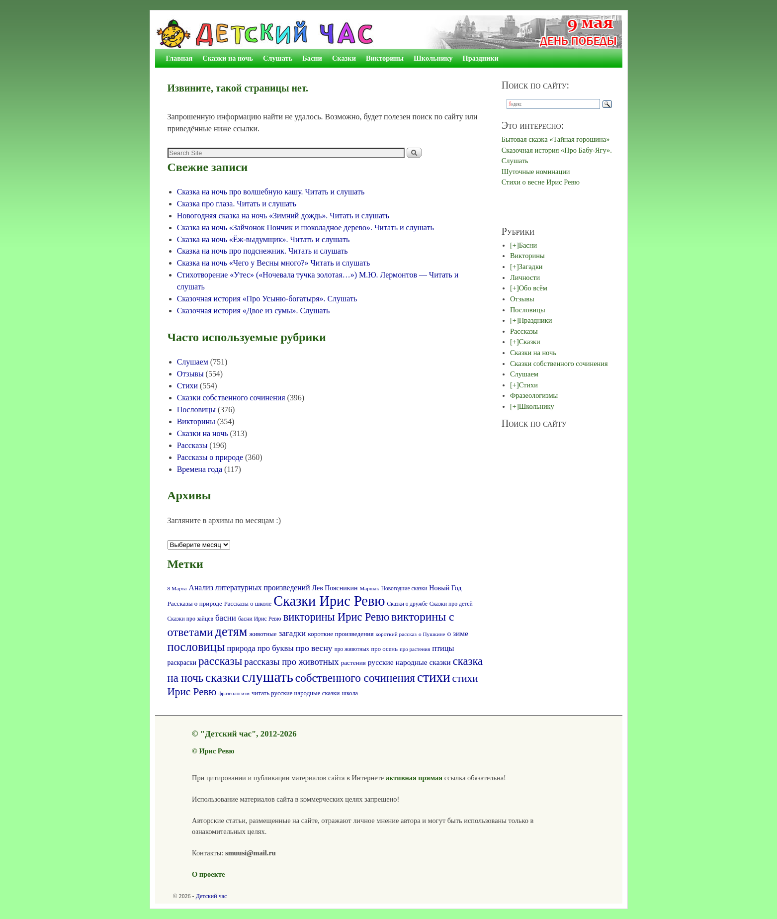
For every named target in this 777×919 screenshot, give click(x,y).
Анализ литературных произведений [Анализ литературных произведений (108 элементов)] (249, 587)
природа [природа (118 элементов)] (241, 648)
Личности (525, 277)
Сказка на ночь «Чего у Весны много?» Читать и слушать (273, 263)
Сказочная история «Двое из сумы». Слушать (253, 310)
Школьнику (433, 58)
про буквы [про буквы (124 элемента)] (276, 648)
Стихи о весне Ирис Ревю (541, 182)
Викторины (385, 58)
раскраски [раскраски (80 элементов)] (182, 662)
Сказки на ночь (227, 58)
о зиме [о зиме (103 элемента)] (457, 633)
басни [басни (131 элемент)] (225, 618)
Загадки (531, 267)
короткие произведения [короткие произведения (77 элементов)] (340, 634)
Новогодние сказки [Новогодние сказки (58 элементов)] (404, 588)
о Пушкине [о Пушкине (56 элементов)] (432, 634)
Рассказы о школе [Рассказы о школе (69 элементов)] (247, 603)
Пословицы (196, 409)
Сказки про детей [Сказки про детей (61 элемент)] (451, 604)
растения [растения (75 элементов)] (353, 662)
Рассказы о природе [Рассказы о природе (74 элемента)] (195, 603)
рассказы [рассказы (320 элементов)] (220, 660)
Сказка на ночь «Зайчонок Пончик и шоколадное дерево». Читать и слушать (305, 227)
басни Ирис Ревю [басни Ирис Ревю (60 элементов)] (259, 619)
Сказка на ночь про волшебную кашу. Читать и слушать (271, 191)
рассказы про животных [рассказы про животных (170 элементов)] (291, 661)
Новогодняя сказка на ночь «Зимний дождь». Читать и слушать (283, 215)
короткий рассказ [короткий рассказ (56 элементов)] (396, 634)
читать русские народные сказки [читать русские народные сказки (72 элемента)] (296, 693)
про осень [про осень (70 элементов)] (384, 648)
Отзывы (190, 373)
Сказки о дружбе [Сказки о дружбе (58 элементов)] (407, 604)
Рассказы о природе (210, 457)
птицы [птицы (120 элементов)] (443, 648)
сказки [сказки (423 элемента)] (222, 677)
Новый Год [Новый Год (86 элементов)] (445, 588)
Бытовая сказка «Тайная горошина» (556, 139)
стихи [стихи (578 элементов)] (433, 677)
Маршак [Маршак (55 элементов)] (369, 588)
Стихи (187, 385)
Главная (179, 58)
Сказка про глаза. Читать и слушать (236, 203)
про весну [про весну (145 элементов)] (314, 648)
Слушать (277, 58)
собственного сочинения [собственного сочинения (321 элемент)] (355, 677)
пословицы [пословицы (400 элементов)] (196, 646)
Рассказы (192, 445)
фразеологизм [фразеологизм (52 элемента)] (234, 693)
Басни (312, 58)
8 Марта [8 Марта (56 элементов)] (177, 588)
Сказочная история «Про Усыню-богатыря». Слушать (267, 298)
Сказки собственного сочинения (231, 397)
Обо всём (533, 288)
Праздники (481, 58)
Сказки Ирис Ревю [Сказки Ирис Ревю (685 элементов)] (329, 601)
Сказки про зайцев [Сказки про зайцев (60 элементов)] (190, 619)
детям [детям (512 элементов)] (231, 632)
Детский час (211, 896)
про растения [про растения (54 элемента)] (415, 649)
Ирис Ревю (216, 751)
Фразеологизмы (534, 395)
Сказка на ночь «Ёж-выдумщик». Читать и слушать (263, 239)
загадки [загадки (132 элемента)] (292, 633)
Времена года (199, 469)
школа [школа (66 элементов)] (350, 693)
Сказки (344, 58)
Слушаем (192, 362)
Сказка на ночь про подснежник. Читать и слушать (262, 251)
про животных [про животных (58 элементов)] (352, 649)
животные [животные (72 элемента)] (263, 634)
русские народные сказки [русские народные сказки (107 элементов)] (409, 662)
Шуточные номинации (536, 172)
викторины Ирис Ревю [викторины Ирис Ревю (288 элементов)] (336, 617)
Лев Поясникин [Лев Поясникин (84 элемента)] (335, 588)
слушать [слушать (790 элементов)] (267, 677)
